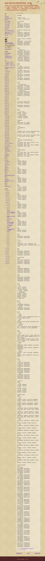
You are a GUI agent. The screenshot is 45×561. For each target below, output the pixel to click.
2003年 (6, 82)
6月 (7, 237)
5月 (7, 239)
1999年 (6, 76)
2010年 (6, 94)
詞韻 (5, 166)
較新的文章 (19, 553)
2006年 (6, 86)
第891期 (8, 214)
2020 (7, 200)
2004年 (6, 83)
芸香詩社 (6, 35)
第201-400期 (7, 27)
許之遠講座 (7, 161)
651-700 (6, 129)
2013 (7, 256)
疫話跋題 (6, 154)
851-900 (24, 549)
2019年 (21, 549)
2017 (7, 249)
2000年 (6, 77)
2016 (7, 251)
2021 (7, 199)
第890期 (8, 220)
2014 (7, 254)
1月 (7, 245)
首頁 (28, 553)
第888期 (8, 231)
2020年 (6, 109)
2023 (7, 195)
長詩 (5, 152)
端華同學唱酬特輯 (8, 53)
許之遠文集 (7, 54)
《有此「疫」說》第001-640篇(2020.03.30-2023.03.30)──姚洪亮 (10, 33)
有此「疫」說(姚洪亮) (8, 143)
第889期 (8, 227)
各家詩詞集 (7, 16)
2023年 (6, 114)
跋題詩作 (6, 170)
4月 (7, 240)
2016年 (6, 103)
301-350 (6, 117)
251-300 (6, 115)
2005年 (6, 85)
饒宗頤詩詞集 (7, 186)
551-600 (6, 126)
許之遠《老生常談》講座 (9, 30)
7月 (7, 235)
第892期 (8, 210)
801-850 (6, 134)
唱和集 (6, 157)
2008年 (6, 89)
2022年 (6, 112)
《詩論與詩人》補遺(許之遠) (10, 65)
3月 (7, 242)
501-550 (6, 123)
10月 (8, 207)
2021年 (6, 111)
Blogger (26, 559)
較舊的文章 (37, 553)
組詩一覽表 (7, 19)
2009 (7, 263)
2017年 (6, 105)
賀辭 (5, 169)
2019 (7, 202)
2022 (7, 197)
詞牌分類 (6, 164)
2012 (7, 258)
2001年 (6, 79)
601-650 (6, 128)
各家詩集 (6, 141)
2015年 (6, 102)
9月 (7, 208)
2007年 (6, 88)
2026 (7, 190)
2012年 (6, 97)
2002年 (6, 80)
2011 (7, 259)
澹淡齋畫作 (7, 179)
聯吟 (5, 183)
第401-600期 (7, 25)
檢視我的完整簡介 (8, 49)
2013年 (6, 99)
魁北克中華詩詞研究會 (9, 43)
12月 (8, 203)
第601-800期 (7, 24)
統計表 (6, 163)
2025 (7, 192)
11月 (8, 205)
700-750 (6, 131)
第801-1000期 (7, 22)
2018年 (6, 106)
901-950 (6, 137)
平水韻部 (6, 140)
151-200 (6, 74)
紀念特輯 (6, 155)
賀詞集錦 (6, 167)
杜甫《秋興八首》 (8, 146)
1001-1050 (7, 71)
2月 (7, 244)
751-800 (6, 132)
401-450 (6, 120)
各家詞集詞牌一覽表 (8, 18)
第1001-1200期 (7, 21)
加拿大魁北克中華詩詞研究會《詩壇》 (19, 3)
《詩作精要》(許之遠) (8, 63)
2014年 (6, 100)
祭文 (5, 158)
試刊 (5, 172)
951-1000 (6, 138)
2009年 (6, 91)
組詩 (5, 160)
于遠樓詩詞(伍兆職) (8, 56)
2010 (7, 261)
